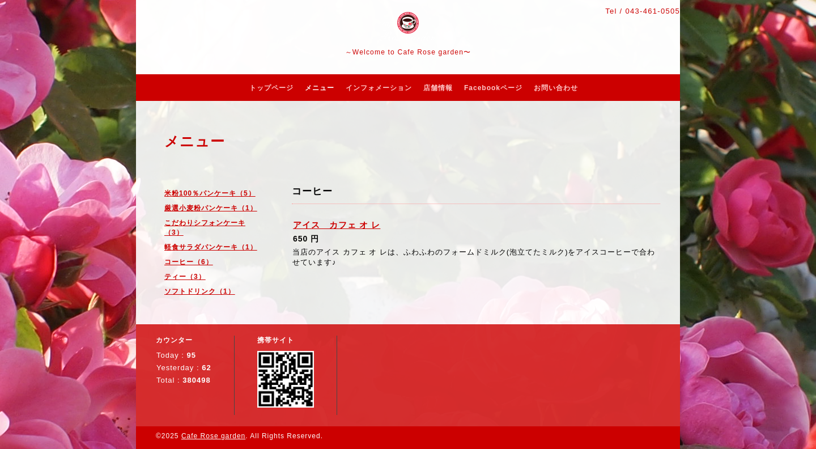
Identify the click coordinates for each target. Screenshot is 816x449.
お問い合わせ (556, 88)
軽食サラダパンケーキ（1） (210, 247)
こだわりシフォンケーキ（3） (204, 227)
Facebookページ (493, 88)
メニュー (319, 88)
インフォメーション (379, 88)
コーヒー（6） (188, 262)
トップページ (271, 88)
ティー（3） (185, 277)
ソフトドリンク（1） (199, 291)
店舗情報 (438, 88)
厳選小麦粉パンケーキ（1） (210, 208)
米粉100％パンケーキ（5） (210, 193)
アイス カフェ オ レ (336, 225)
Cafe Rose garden (213, 436)
